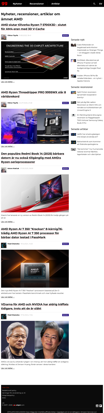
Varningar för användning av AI (13, 388)
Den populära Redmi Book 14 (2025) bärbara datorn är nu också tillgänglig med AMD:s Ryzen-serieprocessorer (32, 158)
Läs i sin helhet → (8, 82)
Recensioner (37, 3)
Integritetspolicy (8, 391)
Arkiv (4, 393)
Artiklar (55, 3)
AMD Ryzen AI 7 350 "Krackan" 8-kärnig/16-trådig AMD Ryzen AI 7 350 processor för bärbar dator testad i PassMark (32, 231)
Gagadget (4, 3)
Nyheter (17, 3)
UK (3, 398)
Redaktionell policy (9, 386)
